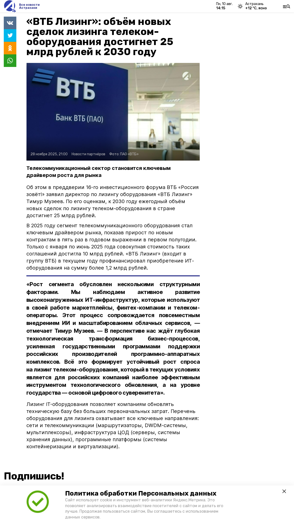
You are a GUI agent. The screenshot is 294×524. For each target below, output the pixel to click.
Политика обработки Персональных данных (140, 493)
